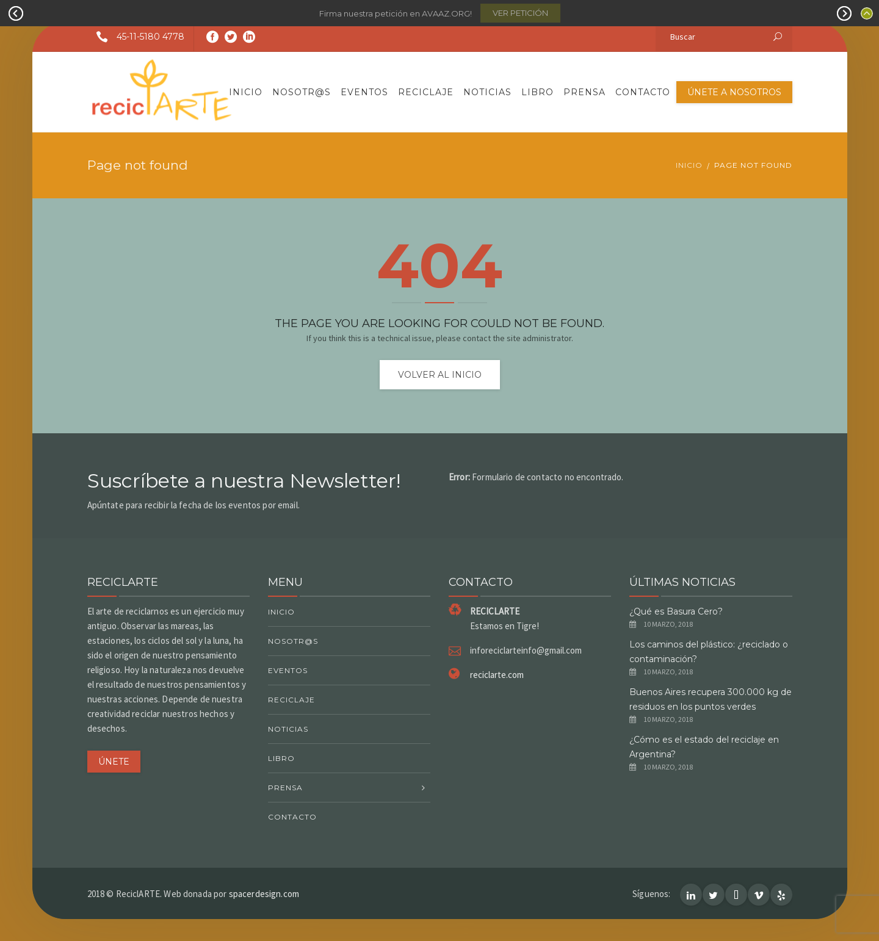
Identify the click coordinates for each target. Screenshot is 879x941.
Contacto (642, 92)
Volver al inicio (440, 374)
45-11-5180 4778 (135, 36)
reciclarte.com (497, 674)
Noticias (487, 92)
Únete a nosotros (734, 92)
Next (844, 13)
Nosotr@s (301, 92)
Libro (537, 92)
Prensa (584, 92)
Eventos (364, 92)
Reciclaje (426, 92)
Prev (16, 13)
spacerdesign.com (264, 894)
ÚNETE (113, 761)
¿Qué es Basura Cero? (676, 611)
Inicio (245, 92)
